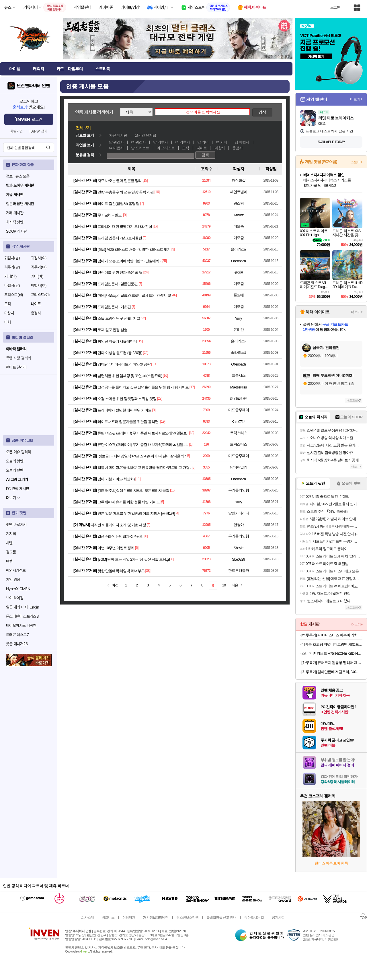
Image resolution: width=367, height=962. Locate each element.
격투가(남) (12, 267)
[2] (148, 524)
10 (224, 585)
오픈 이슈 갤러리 (18, 452)
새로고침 (352, 400)
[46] (174, 295)
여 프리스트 (166, 148)
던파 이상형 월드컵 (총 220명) (119, 353)
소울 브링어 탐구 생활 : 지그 (118, 318)
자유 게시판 (118, 135)
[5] (188, 456)
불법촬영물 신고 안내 (221, 918)
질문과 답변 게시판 (20, 203)
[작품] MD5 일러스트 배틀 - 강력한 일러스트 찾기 (134, 249)
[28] (159, 398)
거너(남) (10, 276)
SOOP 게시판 (16, 231)
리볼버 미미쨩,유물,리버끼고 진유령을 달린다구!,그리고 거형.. (144, 467)
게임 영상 (13, 579)
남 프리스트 (140, 148)
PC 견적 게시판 (17, 488)
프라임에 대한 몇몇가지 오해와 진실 (124, 226)
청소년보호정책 (187, 918)
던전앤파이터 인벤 (33, 85)
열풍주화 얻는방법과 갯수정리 (120, 536)
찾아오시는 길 (254, 918)
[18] (191, 433)
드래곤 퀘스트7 (17, 634)
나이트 (36, 304)
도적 (7, 304)
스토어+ (356, 162)
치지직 (11, 533)
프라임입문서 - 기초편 (114, 307)
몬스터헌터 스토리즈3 (22, 616)
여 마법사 (116, 148)
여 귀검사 (138, 142)
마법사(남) (12, 285)
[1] (190, 444)
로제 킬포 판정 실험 (112, 330)
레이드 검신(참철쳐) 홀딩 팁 (118, 203)
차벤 (9, 543)
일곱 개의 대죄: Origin (22, 607)
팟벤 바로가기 (16, 524)
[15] (145, 180)
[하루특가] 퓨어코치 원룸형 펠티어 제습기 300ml (331, 662)
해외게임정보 (16, 570)
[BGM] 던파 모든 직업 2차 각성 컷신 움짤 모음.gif (133, 559)
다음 (234, 585)
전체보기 (83, 127)
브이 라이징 (14, 598)
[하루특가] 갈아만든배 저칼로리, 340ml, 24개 (331, 672)
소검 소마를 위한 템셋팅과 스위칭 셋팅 (126, 399)
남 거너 (202, 142)
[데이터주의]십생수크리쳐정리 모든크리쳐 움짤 (133, 490)
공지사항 (278, 918)
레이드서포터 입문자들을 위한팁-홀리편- (128, 421)
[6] (162, 502)
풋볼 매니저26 (17, 644)
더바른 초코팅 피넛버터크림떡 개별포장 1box (331, 644)
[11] (137, 479)
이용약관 (128, 918)
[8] (146, 536)
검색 (48, 147)
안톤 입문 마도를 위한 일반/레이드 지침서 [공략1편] (136, 513)
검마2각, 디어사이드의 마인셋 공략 (124, 364)
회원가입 (16, 131)
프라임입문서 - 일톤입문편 (117, 284)
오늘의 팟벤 (14, 470)
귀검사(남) (12, 258)
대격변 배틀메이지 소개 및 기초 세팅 (118, 525)
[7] (141, 203)
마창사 (9, 313)
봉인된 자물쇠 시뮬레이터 (117, 341)
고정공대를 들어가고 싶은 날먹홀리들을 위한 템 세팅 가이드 (143, 387)
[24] (146, 272)
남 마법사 (242, 142)
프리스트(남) (13, 294)
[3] (173, 249)
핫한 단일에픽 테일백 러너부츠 (121, 571)
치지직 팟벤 (14, 222)
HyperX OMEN (18, 588)
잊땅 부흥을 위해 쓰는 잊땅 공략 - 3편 (125, 192)
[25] (164, 261)
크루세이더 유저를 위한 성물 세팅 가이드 (128, 502)
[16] (156, 192)
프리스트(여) (40, 294)
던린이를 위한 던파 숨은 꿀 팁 (119, 272)
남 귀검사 (116, 142)
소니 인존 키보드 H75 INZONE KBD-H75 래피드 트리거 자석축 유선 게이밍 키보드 (331, 653)
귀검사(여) (38, 258)
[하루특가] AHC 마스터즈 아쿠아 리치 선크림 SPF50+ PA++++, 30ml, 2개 (331, 635)
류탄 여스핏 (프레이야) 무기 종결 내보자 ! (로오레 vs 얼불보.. (142, 433)
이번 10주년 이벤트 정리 (115, 548)
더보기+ (356, 99)
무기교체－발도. (109, 215)
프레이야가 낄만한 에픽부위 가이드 (124, 410)
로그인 (335, 7)
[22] (143, 318)
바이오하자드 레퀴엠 (21, 625)
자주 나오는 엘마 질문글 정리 (119, 180)
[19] (140, 341)
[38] (147, 570)
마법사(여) (38, 285)
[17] (155, 226)
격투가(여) (38, 267)
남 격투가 (160, 142)
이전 (115, 585)
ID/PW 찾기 (38, 131)
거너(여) (37, 276)
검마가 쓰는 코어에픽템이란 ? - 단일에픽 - (129, 261)
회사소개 (87, 918)
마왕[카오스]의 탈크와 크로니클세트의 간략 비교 (134, 295)
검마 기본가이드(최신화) (115, 479)
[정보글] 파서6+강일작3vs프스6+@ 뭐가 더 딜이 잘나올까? (141, 456)
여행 (9, 561)
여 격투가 (182, 142)
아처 (7, 322)
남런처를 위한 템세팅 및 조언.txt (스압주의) (129, 376)
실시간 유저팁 (145, 135)
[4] (177, 513)
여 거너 (221, 142)
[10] (153, 364)
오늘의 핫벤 (14, 461)
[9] (124, 215)
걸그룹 (11, 552)
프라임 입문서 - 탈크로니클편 (119, 238)
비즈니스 (108, 918)
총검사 (36, 313)
